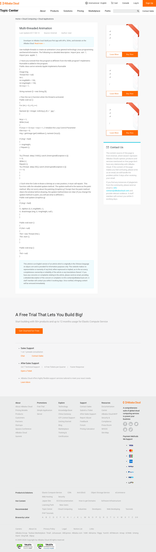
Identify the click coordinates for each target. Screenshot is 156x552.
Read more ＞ (40, 43)
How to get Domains (87, 501)
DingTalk (24, 536)
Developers (96, 509)
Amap (122, 533)
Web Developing (113, 509)
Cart (114, 3)
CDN (69, 493)
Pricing (80, 11)
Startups (19, 425)
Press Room (107, 425)
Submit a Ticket (86, 410)
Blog (60, 425)
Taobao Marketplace (36, 533)
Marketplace (94, 11)
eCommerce (120, 493)
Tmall (48, 533)
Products (54, 11)
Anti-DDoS (81, 493)
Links (91, 529)
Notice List (78, 529)
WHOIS (104, 429)
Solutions (67, 11)
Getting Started (64, 421)
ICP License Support (66, 418)
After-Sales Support (88, 414)
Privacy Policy (49, 529)
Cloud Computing (65, 509)
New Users (63, 505)
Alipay (31, 536)
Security (61, 497)
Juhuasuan (56, 533)
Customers (19, 418)
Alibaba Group (21, 533)
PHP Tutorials (47, 513)
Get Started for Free (29, 330)
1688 (85, 533)
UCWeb (129, 533)
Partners (109, 11)
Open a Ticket (26, 371)
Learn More (114, 54)
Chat (23, 356)
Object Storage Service (100, 493)
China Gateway (64, 414)
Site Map (105, 433)
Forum (82, 425)
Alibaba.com (77, 533)
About (43, 11)
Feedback (84, 421)
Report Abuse (85, 418)
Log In (136, 3)
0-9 (136, 517)
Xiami (17, 536)
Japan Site (46, 501)
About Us (32, 529)
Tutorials (129, 509)
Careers (18, 529)
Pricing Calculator (87, 429)
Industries (82, 509)
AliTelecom (114, 533)
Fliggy (99, 533)
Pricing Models (21, 410)
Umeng (135, 533)
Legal (64, 529)
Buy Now (130, 54)
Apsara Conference (23, 429)
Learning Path (48, 505)
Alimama (92, 533)
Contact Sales (148, 11)
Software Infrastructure (111, 501)
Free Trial (40, 406)
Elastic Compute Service (52, 493)
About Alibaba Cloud (23, 406)
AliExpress (66, 533)
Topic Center (47, 509)
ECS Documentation (65, 501)
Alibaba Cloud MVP (109, 414)
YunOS (106, 533)
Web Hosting (47, 497)
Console (125, 3)
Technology (63, 406)
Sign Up (149, 3)
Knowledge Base (65, 410)
